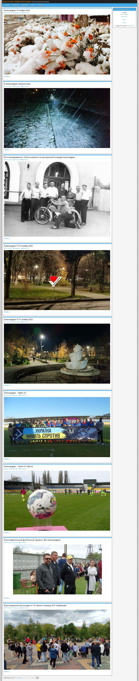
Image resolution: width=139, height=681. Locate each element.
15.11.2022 (9, 248)
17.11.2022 (9, 86)
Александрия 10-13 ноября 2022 (18, 319)
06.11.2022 (9, 469)
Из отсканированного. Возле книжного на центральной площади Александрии (39, 157)
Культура (24, 5)
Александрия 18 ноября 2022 (17, 10)
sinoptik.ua (131, 25)
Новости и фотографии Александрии (16, 1)
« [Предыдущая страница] (23, 677)
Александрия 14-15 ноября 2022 (18, 246)
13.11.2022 (9, 322)
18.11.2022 (9, 12)
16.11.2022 (9, 159)
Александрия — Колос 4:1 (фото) (18, 466)
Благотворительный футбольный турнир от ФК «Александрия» (32, 540)
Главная (7, 5)
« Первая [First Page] (18, 677)
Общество (15, 5)
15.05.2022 (9, 542)
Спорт (33, 5)
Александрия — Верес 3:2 (15, 393)
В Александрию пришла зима (17, 84)
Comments (26, 12)
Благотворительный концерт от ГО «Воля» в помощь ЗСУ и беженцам (35, 605)
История (41, 5)
